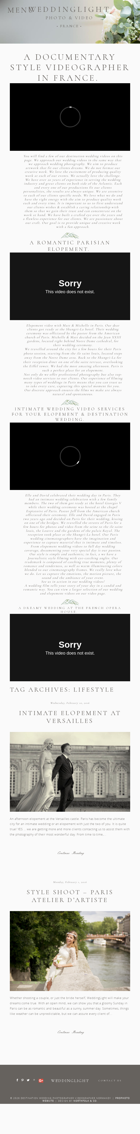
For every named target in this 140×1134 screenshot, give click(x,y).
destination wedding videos (88, 156)
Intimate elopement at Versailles (70, 717)
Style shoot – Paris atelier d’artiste (70, 896)
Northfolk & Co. (85, 1100)
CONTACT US (110, 1080)
